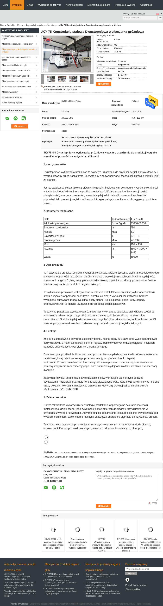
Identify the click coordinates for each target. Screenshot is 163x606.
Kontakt (105, 84)
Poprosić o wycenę (125, 4)
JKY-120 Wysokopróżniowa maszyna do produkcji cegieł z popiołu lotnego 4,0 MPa (102, 545)
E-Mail (128, 585)
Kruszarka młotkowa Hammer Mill (16, 87)
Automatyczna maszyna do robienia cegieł (17, 37)
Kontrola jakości (74, 4)
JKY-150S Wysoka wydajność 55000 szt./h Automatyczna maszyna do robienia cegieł (20, 585)
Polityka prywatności (19, 604)
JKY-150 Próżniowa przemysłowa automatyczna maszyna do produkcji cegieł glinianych (60, 591)
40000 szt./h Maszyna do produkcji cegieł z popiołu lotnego (69, 457)
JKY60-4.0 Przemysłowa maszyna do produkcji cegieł (130, 452)
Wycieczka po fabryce (49, 4)
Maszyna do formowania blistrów (16, 70)
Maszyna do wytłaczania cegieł (15, 81)
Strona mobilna (132, 589)
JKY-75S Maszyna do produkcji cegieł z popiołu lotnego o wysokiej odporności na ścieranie (126, 545)
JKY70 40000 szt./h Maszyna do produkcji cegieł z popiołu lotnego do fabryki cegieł (53, 543)
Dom (5, 4)
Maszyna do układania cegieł (14, 65)
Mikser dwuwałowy (10, 92)
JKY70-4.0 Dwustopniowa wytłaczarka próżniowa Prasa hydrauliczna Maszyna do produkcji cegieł (103, 593)
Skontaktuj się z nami (99, 4)
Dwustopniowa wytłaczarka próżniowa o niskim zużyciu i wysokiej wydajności (77, 543)
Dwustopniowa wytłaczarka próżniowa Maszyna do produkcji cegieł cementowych (102, 576)
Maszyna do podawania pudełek (16, 76)
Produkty (17, 4)
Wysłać (131, 573)
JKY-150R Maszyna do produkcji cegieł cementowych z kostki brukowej (62, 575)
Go (160, 17)
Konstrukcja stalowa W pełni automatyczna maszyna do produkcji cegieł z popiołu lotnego (101, 585)
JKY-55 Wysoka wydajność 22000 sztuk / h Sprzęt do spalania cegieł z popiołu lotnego (150, 543)
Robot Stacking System (12, 103)
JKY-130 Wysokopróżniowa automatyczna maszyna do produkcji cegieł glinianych (60, 582)
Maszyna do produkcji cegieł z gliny (17, 44)
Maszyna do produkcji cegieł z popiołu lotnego (37, 25)
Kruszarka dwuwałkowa (12, 97)
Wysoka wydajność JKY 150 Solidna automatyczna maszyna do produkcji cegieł (20, 593)
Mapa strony (139, 585)
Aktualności (146, 4)
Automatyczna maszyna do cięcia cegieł (16, 58)
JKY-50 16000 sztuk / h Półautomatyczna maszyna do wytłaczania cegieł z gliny (17, 576)
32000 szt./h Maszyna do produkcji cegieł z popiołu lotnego (80, 452)
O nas (29, 4)
